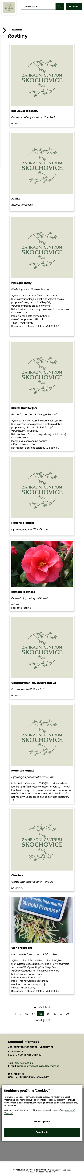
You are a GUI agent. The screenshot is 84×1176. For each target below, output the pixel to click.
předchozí (42, 1007)
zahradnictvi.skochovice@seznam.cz (38, 1066)
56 (48, 1013)
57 (55, 1013)
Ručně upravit (42, 1121)
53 (26, 1013)
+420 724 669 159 (23, 1063)
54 (33, 1013)
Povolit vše (42, 1132)
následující (42, 1020)
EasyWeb (41, 1169)
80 (67, 1013)
